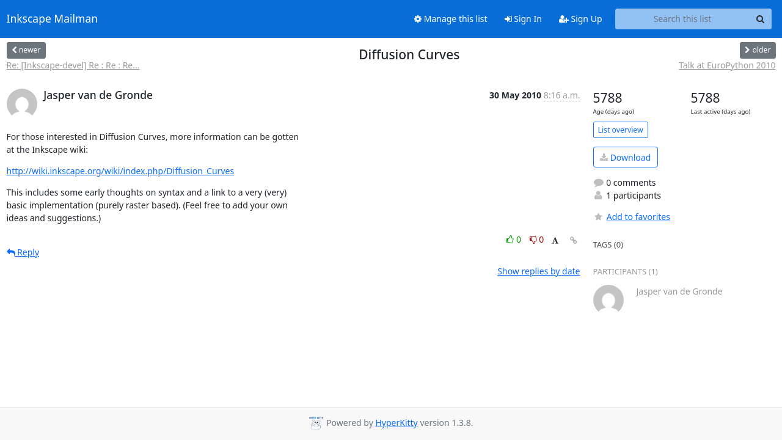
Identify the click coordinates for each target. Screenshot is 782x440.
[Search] (761, 19)
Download (625, 157)
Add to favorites (631, 216)
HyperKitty (396, 422)
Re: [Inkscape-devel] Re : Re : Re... (73, 65)
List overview (620, 130)
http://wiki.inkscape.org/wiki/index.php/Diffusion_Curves (121, 171)
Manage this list (451, 18)
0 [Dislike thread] (537, 239)
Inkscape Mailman (52, 19)
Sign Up (580, 18)
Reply (23, 252)
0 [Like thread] (514, 239)
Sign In (523, 18)
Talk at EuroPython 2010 (727, 65)
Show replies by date (538, 271)
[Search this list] (682, 19)
